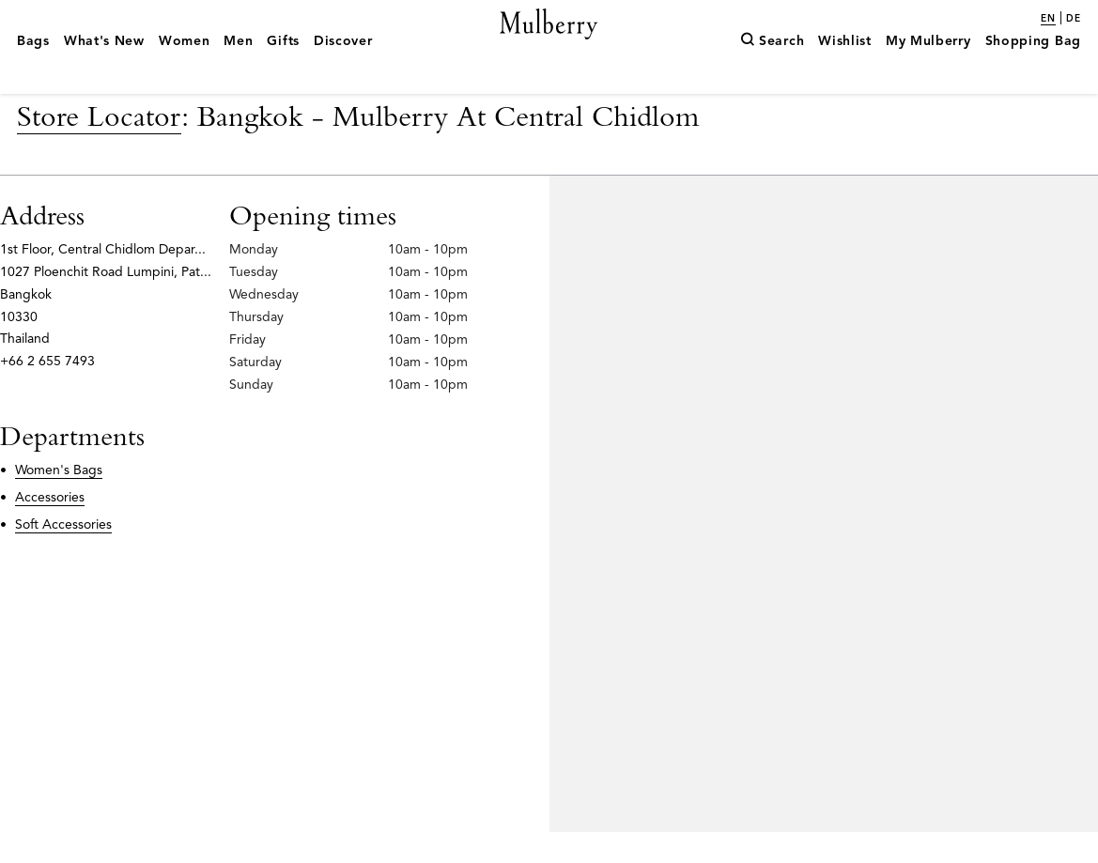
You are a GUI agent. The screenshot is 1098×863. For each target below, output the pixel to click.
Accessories (50, 527)
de (1073, 18)
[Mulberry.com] (549, 45)
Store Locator (99, 146)
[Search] (772, 68)
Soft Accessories (63, 554)
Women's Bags (58, 501)
